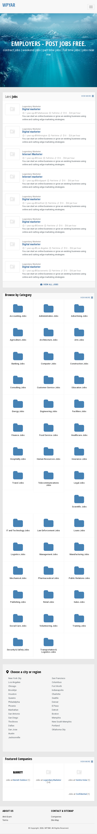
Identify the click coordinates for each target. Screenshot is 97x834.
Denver (55, 702)
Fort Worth (57, 686)
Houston (12, 694)
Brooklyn (12, 690)
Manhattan (13, 710)
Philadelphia (14, 702)
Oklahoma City (58, 729)
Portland (56, 725)
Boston (55, 714)
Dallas (11, 725)
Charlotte (56, 694)
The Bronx (13, 721)
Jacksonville (14, 737)
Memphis (56, 717)
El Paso (55, 706)
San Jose (12, 729)
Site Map (55, 820)
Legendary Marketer (31, 106)
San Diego (13, 717)
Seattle (55, 698)
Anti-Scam (7, 817)
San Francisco (58, 678)
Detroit (55, 710)
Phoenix (12, 706)
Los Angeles (14, 682)
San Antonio (14, 714)
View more (87, 96)
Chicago (12, 686)
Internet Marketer (32, 154)
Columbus (57, 682)
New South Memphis (61, 721)
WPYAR (8, 5)
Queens (12, 698)
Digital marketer (31, 109)
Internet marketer (32, 176)
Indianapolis (57, 690)
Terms (5, 820)
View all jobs (49, 284)
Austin (11, 733)
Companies (56, 817)
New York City (14, 678)
